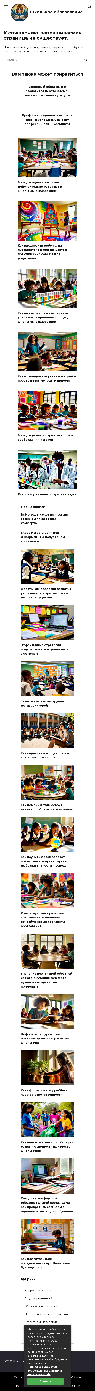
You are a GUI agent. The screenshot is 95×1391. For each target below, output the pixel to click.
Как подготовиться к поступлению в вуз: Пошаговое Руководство (46, 1263)
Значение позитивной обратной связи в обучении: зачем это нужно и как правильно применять (46, 980)
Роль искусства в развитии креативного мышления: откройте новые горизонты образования (43, 920)
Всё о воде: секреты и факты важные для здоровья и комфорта (44, 519)
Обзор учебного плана (41, 1306)
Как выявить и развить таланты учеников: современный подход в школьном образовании (45, 317)
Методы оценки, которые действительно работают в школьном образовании (40, 187)
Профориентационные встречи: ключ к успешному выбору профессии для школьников (47, 120)
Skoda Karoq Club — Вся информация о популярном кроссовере (43, 537)
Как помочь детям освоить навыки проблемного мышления (47, 807)
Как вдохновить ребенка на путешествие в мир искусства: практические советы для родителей (42, 252)
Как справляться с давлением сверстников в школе (45, 755)
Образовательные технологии (46, 1314)
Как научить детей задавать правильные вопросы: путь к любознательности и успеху (44, 861)
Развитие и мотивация (41, 1322)
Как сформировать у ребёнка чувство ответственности (44, 1092)
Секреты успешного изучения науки (47, 494)
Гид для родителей (38, 1298)
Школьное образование (56, 11)
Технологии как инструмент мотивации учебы (43, 703)
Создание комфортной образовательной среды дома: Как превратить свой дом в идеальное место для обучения (47, 1205)
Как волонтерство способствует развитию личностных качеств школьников (47, 1147)
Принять (45, 1381)
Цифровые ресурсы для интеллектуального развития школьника (45, 1038)
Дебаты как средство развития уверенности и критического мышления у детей (46, 593)
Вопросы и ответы (38, 1290)
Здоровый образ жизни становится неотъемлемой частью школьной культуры (47, 91)
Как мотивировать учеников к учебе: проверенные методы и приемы (47, 378)
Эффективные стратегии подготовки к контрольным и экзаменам (44, 649)
